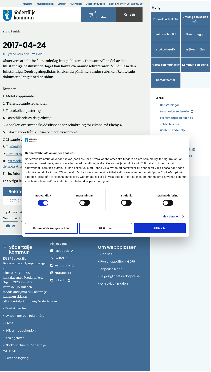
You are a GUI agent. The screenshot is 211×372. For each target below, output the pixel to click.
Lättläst (62, 3)
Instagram (62, 265)
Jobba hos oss (169, 124)
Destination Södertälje (174, 111)
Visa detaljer (170, 216)
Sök (129, 15)
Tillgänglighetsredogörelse (120, 276)
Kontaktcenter (165, 80)
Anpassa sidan (45, 3)
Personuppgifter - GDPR (117, 261)
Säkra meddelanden (20, 330)
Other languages (95, 3)
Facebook (61, 251)
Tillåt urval (106, 228)
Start (6, 31)
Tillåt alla (160, 228)
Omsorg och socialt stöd (195, 19)
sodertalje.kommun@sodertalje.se (32, 301)
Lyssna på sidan (16, 54)
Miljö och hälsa (195, 49)
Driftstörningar (169, 105)
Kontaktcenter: (126, 3)
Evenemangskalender (174, 118)
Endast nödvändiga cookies (51, 228)
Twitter (59, 258)
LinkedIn (60, 280)
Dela (37, 54)
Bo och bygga (195, 34)
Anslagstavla (15, 338)
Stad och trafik (165, 49)
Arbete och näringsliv (166, 65)
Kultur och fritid (165, 34)
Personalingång (17, 358)
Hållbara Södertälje (172, 130)
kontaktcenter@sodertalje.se (23, 277)
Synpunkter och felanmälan (25, 316)
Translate (26, 3)
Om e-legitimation (114, 283)
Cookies (106, 254)
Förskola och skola (165, 19)
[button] (10, 225)
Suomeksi (76, 3)
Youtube (60, 273)
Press (9, 323)
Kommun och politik (195, 65)
